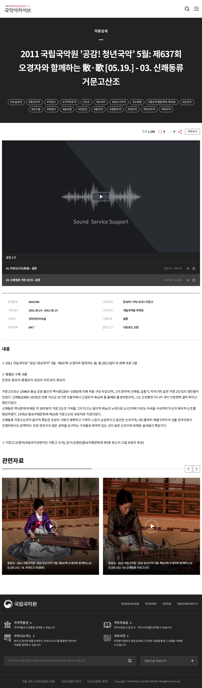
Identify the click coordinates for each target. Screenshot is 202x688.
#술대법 (67, 109)
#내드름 (35, 109)
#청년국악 (34, 102)
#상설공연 (16, 102)
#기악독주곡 (70, 102)
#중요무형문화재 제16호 (162, 102)
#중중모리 (115, 109)
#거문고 (51, 102)
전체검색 (187, 9)
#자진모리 (149, 109)
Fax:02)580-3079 (97, 681)
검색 (129, 661)
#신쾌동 (137, 102)
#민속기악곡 (119, 102)
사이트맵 (166, 604)
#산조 (86, 102)
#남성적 (186, 102)
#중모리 (98, 109)
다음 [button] (196, 468)
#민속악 (100, 102)
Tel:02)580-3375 (71, 681)
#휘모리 (166, 109)
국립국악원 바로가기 (187, 604)
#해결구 (51, 109)
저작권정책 (150, 604)
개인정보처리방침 (130, 604)
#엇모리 (132, 109)
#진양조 (82, 109)
